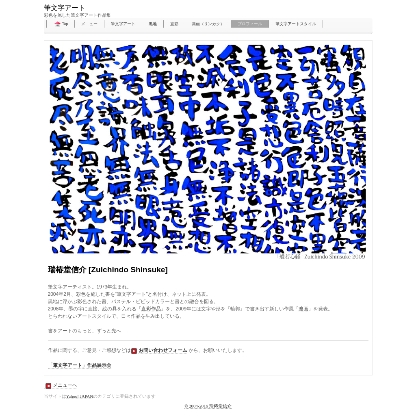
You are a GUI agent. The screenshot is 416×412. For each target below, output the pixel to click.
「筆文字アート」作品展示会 (79, 365)
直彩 (174, 24)
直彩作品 (151, 309)
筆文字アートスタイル (295, 24)
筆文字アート (123, 24)
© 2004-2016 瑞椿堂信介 (207, 405)
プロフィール (250, 24)
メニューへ (60, 385)
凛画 (303, 309)
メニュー (89, 24)
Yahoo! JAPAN (79, 396)
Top (60, 24)
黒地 (153, 24)
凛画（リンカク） (208, 24)
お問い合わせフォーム (163, 350)
